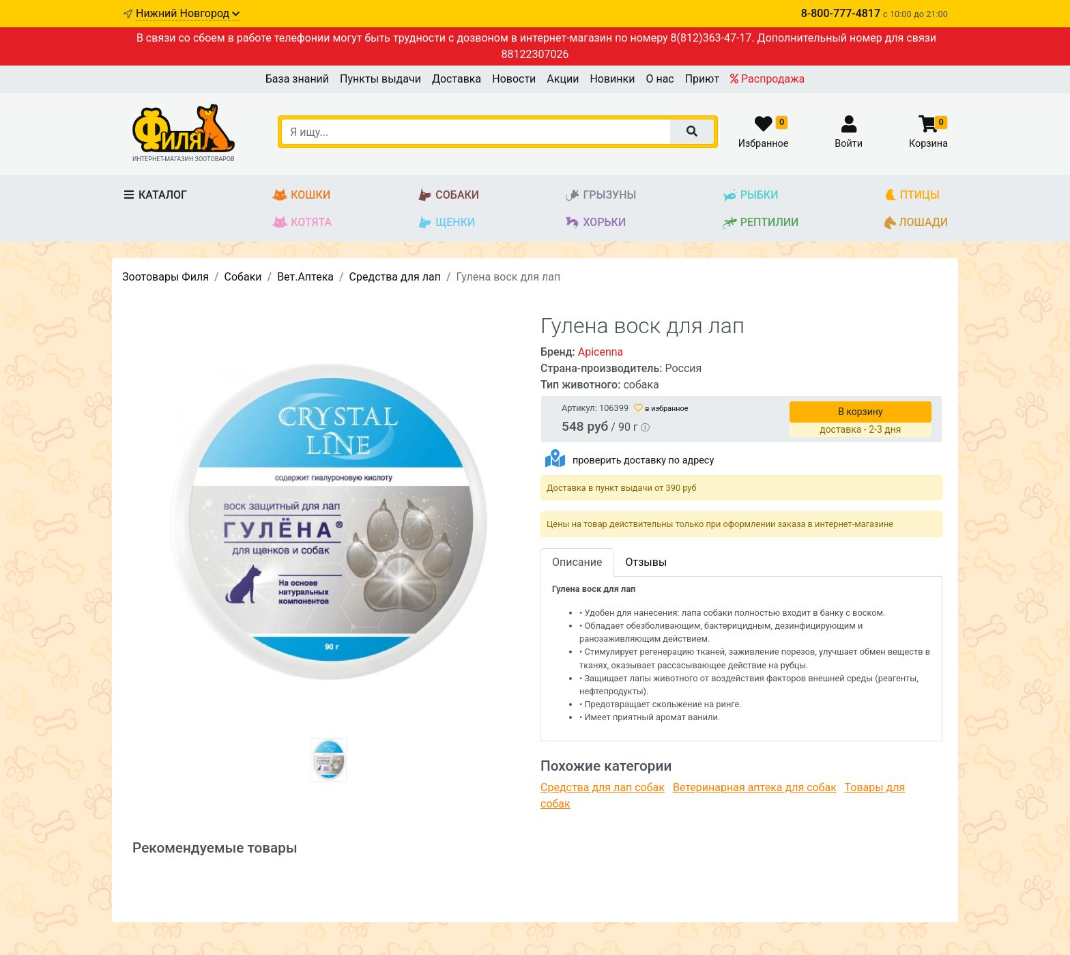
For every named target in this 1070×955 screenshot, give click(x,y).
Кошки (301, 195)
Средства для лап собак (602, 787)
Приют (702, 78)
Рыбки (750, 195)
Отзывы (646, 562)
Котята (302, 223)
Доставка (456, 78)
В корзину (860, 411)
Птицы (912, 195)
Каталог (154, 194)
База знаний (297, 78)
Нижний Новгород (188, 13)
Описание (577, 562)
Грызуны (600, 195)
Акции (563, 78)
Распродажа (767, 78)
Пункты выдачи (380, 78)
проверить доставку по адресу (643, 460)
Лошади (916, 223)
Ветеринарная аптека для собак (755, 787)
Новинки (612, 78)
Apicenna (601, 351)
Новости (514, 78)
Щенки (446, 223)
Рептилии (760, 223)
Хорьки (595, 223)
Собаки (448, 195)
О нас (660, 78)
